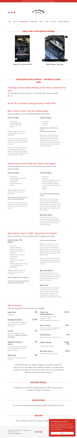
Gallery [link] (41, 21)
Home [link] (9, 21)
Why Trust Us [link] (54, 21)
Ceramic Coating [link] (33, 21)
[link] (9, 12)
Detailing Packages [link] (23, 21)
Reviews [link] (47, 21)
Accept (62, 433)
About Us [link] (15, 21)
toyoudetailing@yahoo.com (16, 433)
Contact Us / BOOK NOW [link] (64, 21)
